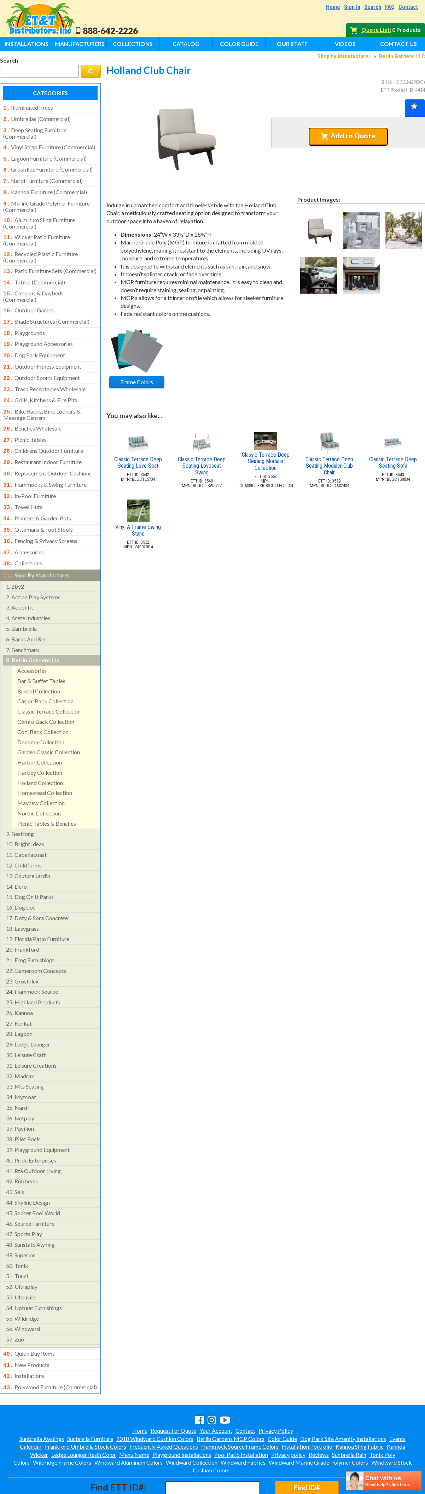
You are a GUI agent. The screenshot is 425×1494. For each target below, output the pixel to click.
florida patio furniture (37, 911)
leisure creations (31, 1037)
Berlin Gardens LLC (402, 56)
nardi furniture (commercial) (43, 176)
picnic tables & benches (46, 795)
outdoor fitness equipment (42, 352)
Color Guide (239, 43)
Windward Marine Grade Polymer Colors (318, 1432)
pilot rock (23, 1111)
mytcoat (21, 1069)
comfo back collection (45, 694)
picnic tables (25, 421)
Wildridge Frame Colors (62, 1432)
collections (22, 537)
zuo (15, 1311)
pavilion (20, 1100)
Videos (345, 43)
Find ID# (306, 1457)
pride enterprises (31, 1132)
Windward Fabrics (243, 1432)
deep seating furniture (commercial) (34, 131)
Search (372, 7)
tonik (17, 1238)
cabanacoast (26, 827)
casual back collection (45, 673)
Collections (133, 43)
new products (26, 1336)
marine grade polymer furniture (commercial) (46, 200)
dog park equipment (34, 342)
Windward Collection (191, 1432)
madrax (20, 1048)
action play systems (33, 569)
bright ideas (25, 816)
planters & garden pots (37, 495)
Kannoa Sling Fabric (360, 1416)
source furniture (30, 1196)
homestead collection (44, 765)
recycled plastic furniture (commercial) (40, 248)
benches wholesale (32, 411)
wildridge (22, 1290)
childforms (24, 837)
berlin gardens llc (32, 632)
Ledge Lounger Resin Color (83, 1424)
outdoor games (28, 300)
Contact (408, 7)
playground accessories (38, 331)
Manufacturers (80, 43)
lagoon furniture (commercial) (45, 156)
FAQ (390, 7)
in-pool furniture (29, 474)
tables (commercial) (34, 273)
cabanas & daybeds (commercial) (33, 285)
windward (23, 1301)
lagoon (19, 1006)
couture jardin (28, 848)
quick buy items (29, 1326)
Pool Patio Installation (241, 1424)
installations (23, 1347)
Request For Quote (173, 1400)
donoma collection (40, 714)
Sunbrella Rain (349, 1424)
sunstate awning (30, 1216)
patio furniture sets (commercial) (50, 262)
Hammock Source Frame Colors (240, 1416)
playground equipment (38, 1122)
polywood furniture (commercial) (50, 1357)
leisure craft (26, 1027)
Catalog (186, 43)
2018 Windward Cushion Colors (154, 1408)
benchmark (22, 622)
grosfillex (22, 953)
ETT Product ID (397, 90)
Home (333, 7)
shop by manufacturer (36, 548)
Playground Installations (181, 1424)
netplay (20, 1090)
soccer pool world (33, 1185)
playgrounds (24, 321)
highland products (33, 974)
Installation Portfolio (307, 1416)
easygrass (22, 901)
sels (15, 1164)
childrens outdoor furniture (43, 431)
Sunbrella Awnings (41, 1408)
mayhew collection (41, 775)
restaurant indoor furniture (42, 442)
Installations (26, 43)
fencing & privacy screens (40, 516)
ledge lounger (28, 1016)
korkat (19, 995)
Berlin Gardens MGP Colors (230, 1408)
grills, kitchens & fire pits (40, 384)
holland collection (40, 755)
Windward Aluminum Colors (128, 1432)
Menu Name (134, 1424)
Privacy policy (288, 1424)
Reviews (319, 1424)
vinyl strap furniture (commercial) (49, 145)
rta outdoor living (33, 1143)
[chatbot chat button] (383, 1480)
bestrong (20, 806)
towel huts (22, 484)
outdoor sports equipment (41, 363)
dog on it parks (30, 869)
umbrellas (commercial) (37, 118)
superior (20, 1227)
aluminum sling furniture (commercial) (39, 216)
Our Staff (292, 43)
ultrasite (21, 1269)
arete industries (28, 590)
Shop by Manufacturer (344, 56)
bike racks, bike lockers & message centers (42, 397)
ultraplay (21, 1259)
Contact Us (398, 43)
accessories (23, 527)
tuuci (17, 1248)
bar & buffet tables (41, 653)
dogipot (20, 879)
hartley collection (39, 745)
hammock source (32, 964)
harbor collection (39, 734)
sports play (24, 1206)
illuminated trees (28, 107)
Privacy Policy (275, 1400)
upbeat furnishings (34, 1280)
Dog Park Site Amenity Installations (343, 1408)
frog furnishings (30, 932)
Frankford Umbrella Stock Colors (85, 1416)
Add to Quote (348, 136)
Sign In (352, 7)
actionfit (19, 579)
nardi (17, 1080)
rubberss (22, 1153)
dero (16, 858)
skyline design (28, 1174)
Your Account (215, 1400)
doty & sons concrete (37, 890)
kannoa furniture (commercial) (45, 187)
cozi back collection (43, 704)
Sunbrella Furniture (90, 1408)
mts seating (25, 1058)
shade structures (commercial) (46, 310)
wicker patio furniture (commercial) (36, 232)
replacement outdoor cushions (47, 453)
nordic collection (39, 785)
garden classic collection (48, 724)
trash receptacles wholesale (44, 373)
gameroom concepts (36, 943)
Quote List (375, 29)
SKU (386, 82)
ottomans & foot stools (38, 505)
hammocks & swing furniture (45, 463)
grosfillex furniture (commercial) (48, 166)
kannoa (19, 985)
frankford (22, 921)
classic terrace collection (49, 683)
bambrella (21, 601)
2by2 (15, 558)
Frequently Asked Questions (163, 1416)
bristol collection (38, 663)
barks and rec (26, 611)
